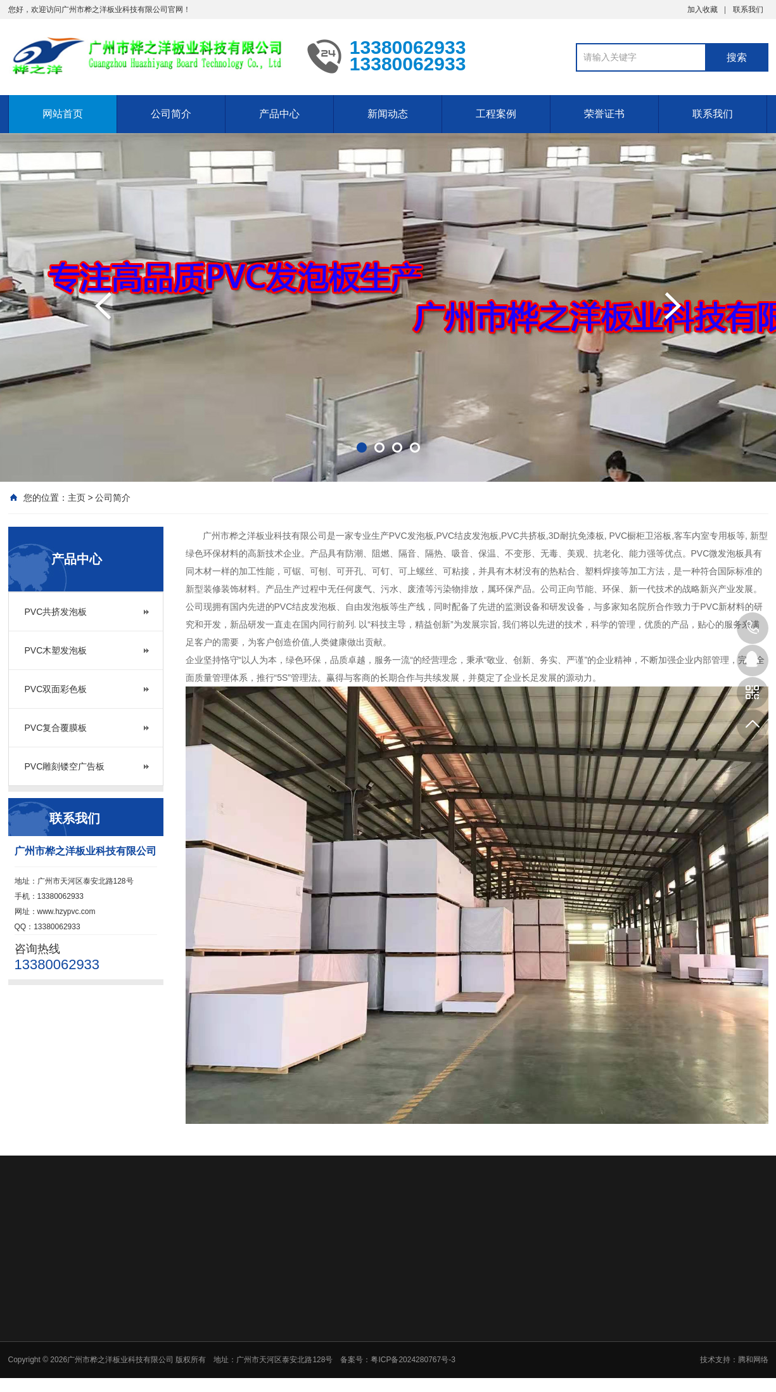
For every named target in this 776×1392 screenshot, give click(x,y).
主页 (77, 498)
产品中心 (279, 113)
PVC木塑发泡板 (56, 650)
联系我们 (748, 9)
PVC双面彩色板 (56, 689)
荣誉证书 (604, 113)
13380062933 (752, 628)
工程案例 (496, 113)
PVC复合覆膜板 (56, 728)
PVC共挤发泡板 (56, 612)
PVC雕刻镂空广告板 (65, 766)
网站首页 (62, 113)
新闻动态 (387, 113)
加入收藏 (702, 9)
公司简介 (171, 113)
